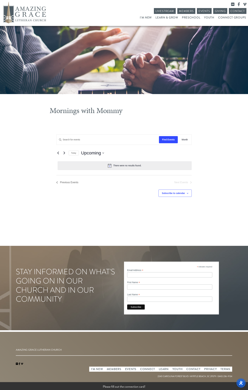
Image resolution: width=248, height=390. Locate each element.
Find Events (168, 139)
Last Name (133, 294)
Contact (237, 11)
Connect (147, 369)
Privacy (210, 369)
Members (186, 11)
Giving (220, 11)
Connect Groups (232, 17)
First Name (133, 282)
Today (73, 153)
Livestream (164, 11)
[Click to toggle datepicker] (92, 153)
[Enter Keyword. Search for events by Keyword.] (107, 140)
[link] (17, 364)
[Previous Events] (58, 153)
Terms (225, 369)
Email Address (135, 270)
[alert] (125, 165)
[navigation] (22, 364)
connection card (134, 386)
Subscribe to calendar (173, 193)
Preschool (191, 17)
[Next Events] (64, 153)
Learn (164, 369)
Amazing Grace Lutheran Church (24, 13)
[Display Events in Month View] (185, 140)
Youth (209, 17)
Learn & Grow (166, 17)
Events (204, 11)
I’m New (146, 17)
